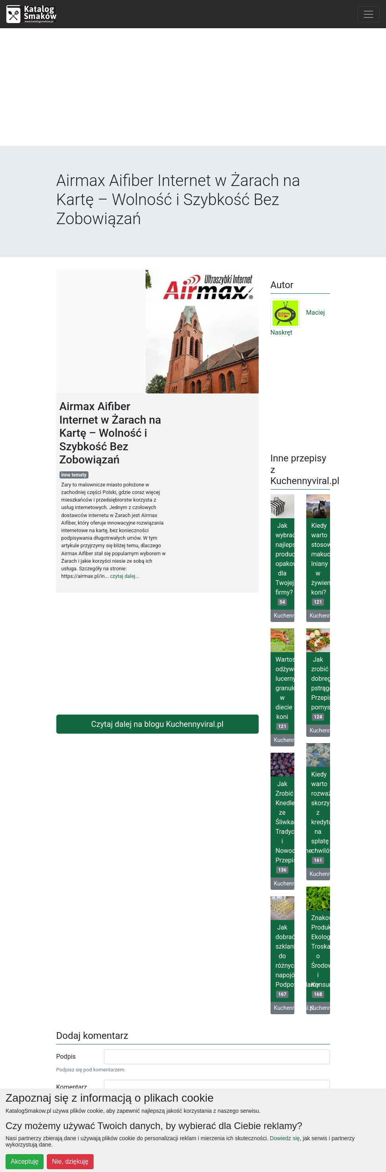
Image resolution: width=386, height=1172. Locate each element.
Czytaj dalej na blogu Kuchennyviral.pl (157, 724)
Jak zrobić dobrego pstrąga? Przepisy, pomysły (320, 688)
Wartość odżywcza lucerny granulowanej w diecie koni (285, 693)
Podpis (66, 1056)
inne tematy (73, 475)
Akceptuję (24, 1161)
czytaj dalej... (124, 576)
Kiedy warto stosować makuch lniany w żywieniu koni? (320, 564)
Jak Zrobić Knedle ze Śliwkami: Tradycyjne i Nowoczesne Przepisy (285, 827)
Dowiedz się (285, 1138)
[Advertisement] (193, 90)
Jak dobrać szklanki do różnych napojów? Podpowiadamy (285, 961)
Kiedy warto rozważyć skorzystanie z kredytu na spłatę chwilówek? (320, 817)
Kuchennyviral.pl (284, 615)
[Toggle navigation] (368, 14)
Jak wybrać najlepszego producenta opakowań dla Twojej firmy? (285, 564)
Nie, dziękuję (70, 1161)
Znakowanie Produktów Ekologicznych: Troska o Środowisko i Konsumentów (320, 956)
